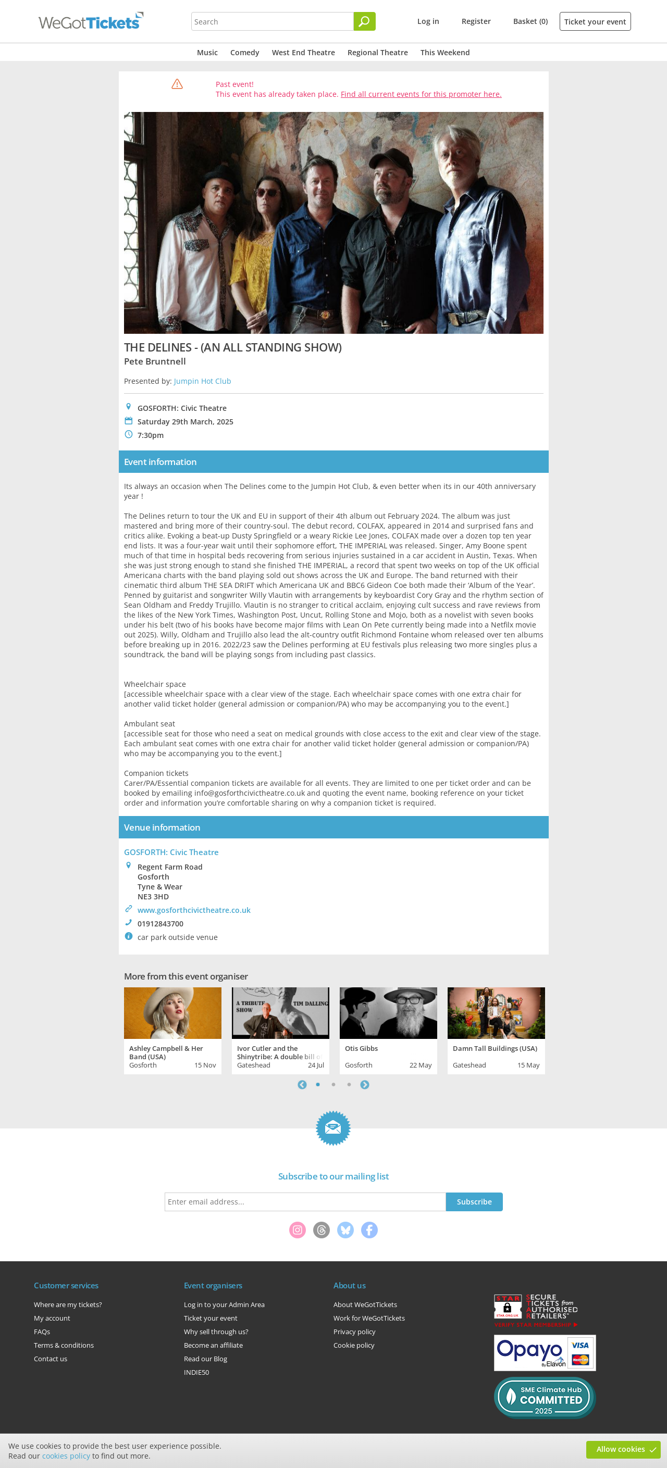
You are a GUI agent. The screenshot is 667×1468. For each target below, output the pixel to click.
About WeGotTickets (365, 1304)
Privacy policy (355, 1331)
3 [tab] (349, 1085)
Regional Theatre (378, 52)
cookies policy (66, 1456)
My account (52, 1318)
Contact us (50, 1358)
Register (476, 21)
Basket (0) (530, 21)
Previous (302, 1085)
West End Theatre (303, 52)
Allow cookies (621, 1449)
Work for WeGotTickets (369, 1318)
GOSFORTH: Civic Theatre (171, 852)
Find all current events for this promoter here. (421, 94)
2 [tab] (333, 1085)
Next (365, 1085)
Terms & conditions (64, 1345)
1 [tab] (318, 1085)
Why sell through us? (216, 1331)
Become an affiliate (213, 1345)
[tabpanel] (173, 1029)
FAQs (42, 1331)
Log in (428, 21)
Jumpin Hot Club (202, 381)
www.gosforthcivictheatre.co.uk (194, 910)
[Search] (365, 21)
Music (207, 52)
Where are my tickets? (68, 1304)
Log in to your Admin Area (224, 1304)
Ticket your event (595, 22)
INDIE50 (196, 1372)
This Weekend (445, 52)
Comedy (245, 52)
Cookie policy (354, 1345)
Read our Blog (205, 1358)
